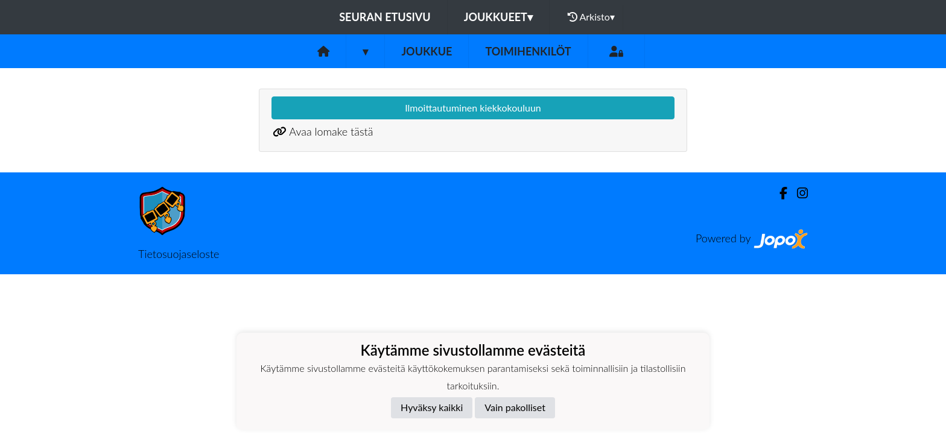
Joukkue (426, 51)
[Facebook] (778, 193)
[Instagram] (797, 193)
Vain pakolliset (514, 407)
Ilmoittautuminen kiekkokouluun (473, 107)
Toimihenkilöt (528, 51)
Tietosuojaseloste (178, 253)
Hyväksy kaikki (432, 407)
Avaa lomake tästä (331, 131)
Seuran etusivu (385, 17)
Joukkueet (498, 17)
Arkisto (591, 17)
